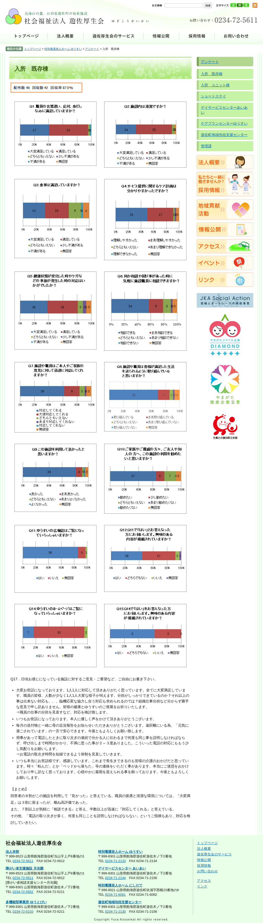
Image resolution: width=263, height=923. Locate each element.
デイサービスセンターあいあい (224, 109)
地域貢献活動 (225, 209)
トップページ (27, 36)
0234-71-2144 (115, 878)
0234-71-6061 (115, 895)
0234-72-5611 (23, 861)
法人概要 (66, 36)
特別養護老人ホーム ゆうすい (63, 48)
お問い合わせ (236, 36)
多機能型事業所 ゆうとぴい (26, 902)
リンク (225, 280)
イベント (225, 263)
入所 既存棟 (211, 74)
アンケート (92, 48)
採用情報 (197, 36)
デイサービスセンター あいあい (122, 868)
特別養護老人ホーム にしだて (120, 885)
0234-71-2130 (115, 911)
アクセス (225, 246)
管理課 (206, 146)
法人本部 (12, 852)
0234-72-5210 (23, 911)
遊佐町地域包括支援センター (224, 135)
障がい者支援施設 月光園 (24, 868)
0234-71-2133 (115, 861)
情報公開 (161, 36)
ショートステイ (213, 96)
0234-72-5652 (23, 892)
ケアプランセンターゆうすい (224, 123)
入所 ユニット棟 (215, 85)
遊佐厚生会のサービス (114, 36)
